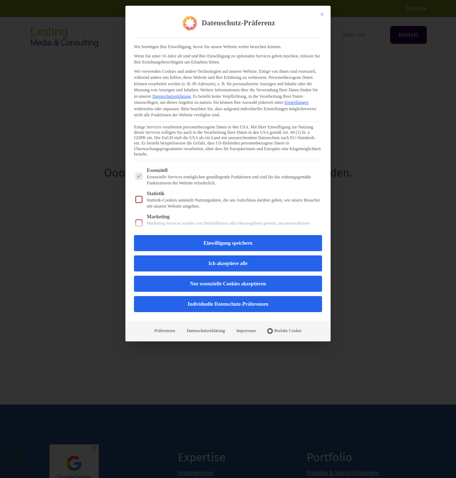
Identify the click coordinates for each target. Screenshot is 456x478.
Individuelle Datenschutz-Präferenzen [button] (228, 304)
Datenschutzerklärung (171, 96)
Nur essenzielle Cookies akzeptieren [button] (228, 283)
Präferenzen (165, 330)
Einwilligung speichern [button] (227, 243)
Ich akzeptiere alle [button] (227, 263)
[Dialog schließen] (322, 14)
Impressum (245, 330)
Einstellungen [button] (297, 102)
